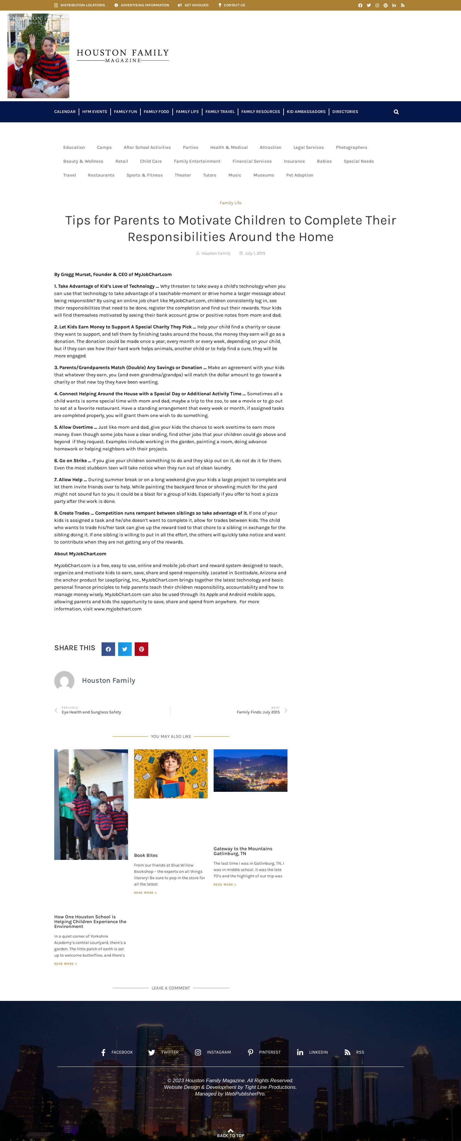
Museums (263, 175)
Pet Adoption (299, 175)
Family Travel (220, 111)
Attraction (270, 147)
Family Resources (260, 111)
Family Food (156, 111)
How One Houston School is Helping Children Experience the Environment (90, 921)
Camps (104, 147)
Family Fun (125, 111)
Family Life (187, 111)
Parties (190, 147)
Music (234, 175)
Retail (121, 161)
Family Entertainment (197, 161)
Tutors (209, 175)
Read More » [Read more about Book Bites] (145, 893)
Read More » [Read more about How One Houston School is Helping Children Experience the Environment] (65, 964)
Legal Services (308, 147)
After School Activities (147, 147)
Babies (324, 161)
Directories (345, 111)
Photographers (351, 147)
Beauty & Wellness (83, 161)
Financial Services (252, 161)
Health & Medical (229, 147)
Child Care (151, 161)
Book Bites (146, 855)
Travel (69, 175)
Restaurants (101, 175)
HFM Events (94, 111)
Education (74, 147)
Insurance (294, 161)
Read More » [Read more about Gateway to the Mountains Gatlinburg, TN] (225, 884)
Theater (183, 175)
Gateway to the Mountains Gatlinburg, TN (243, 851)
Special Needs (359, 161)
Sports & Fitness (145, 175)
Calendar (65, 111)
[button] (396, 111)
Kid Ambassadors (306, 111)
